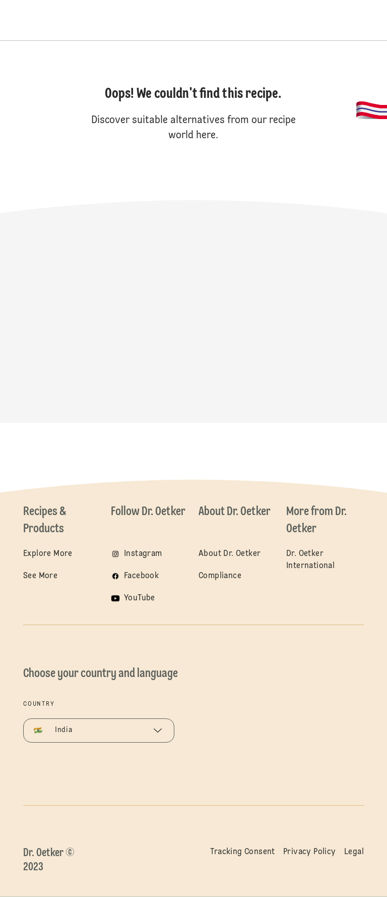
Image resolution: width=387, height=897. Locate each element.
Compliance (220, 576)
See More (40, 576)
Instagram (143, 554)
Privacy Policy (309, 852)
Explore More (48, 554)
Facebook (141, 576)
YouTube (139, 598)
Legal (354, 852)
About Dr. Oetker (230, 554)
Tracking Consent (242, 852)
